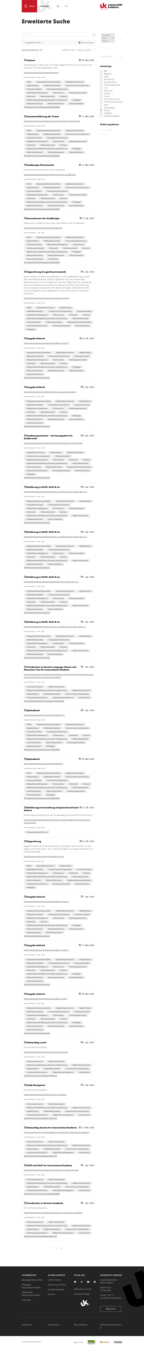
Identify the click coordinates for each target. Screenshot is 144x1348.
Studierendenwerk (56, 1289)
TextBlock (108, 113)
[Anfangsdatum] (104, 130)
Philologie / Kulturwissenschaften (31, 1286)
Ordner (107, 93)
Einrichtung (109, 79)
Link (105, 88)
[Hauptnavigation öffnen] (29, 6)
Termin (107, 110)
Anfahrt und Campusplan (105, 1289)
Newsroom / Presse (82, 1289)
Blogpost (108, 74)
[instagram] (82, 1282)
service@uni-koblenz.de (110, 1298)
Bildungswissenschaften (32, 1280)
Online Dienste (54, 1280)
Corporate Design (82, 1294)
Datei (106, 76)
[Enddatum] (104, 134)
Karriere (51, 1294)
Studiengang (109, 107)
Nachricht (108, 91)
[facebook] (75, 1282)
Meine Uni (110, 1308)
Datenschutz (53, 1324)
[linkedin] (95, 1282)
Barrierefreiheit (80, 1324)
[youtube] (88, 1282)
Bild (105, 71)
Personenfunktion (112, 99)
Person (107, 96)
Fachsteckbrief (110, 82)
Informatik (26, 1300)
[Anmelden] (44, 6)
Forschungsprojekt (112, 85)
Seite (106, 105)
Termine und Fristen (57, 1284)
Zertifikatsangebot (112, 116)
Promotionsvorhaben (113, 102)
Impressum (27, 1324)
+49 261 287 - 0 (107, 1295)
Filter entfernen (86, 42)
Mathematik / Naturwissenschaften (31, 1293)
